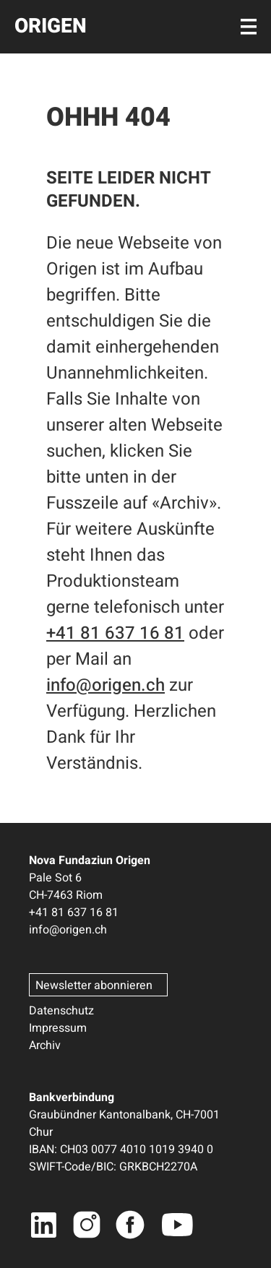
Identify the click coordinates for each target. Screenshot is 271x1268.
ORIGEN (50, 26)
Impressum (58, 1028)
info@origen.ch (105, 685)
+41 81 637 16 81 (115, 633)
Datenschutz (61, 1010)
